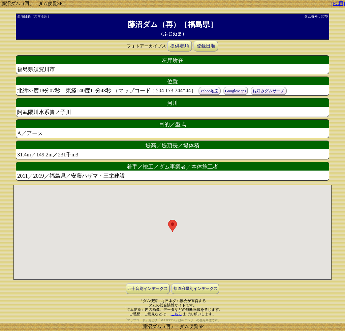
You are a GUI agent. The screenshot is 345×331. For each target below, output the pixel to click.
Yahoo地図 (209, 91)
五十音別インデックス (147, 289)
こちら (176, 314)
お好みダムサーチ (268, 91)
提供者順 (179, 46)
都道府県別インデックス (195, 289)
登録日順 (205, 46)
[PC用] (338, 3)
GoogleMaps (235, 91)
